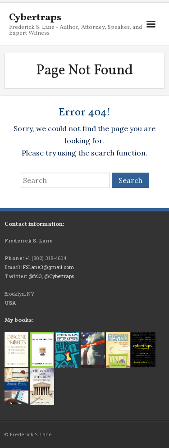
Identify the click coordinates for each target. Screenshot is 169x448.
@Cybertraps (59, 276)
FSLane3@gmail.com (48, 267)
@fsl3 (35, 276)
